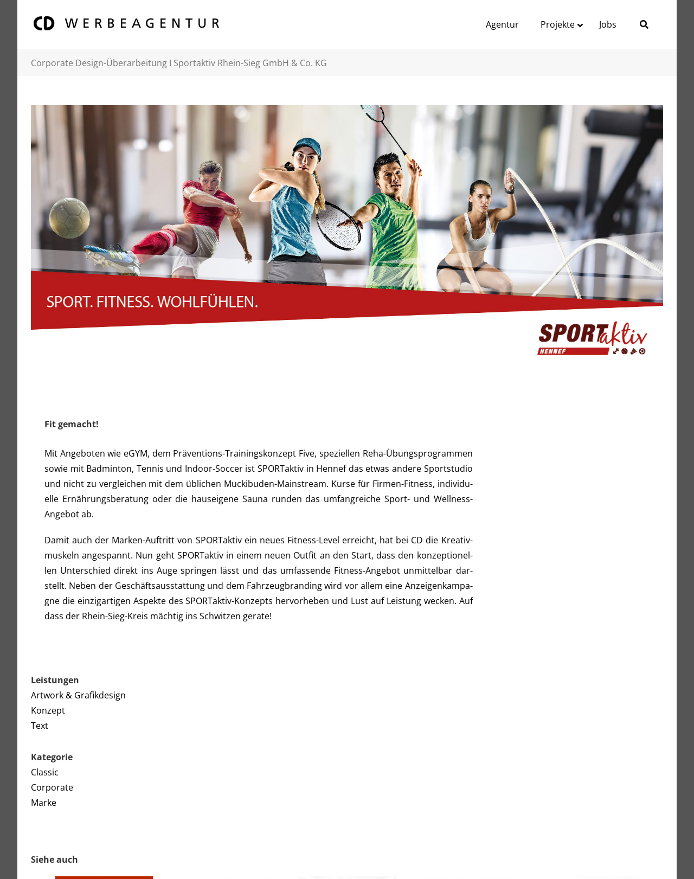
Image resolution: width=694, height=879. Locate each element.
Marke (43, 803)
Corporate (52, 787)
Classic (45, 772)
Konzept (48, 710)
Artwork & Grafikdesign (78, 695)
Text (39, 726)
